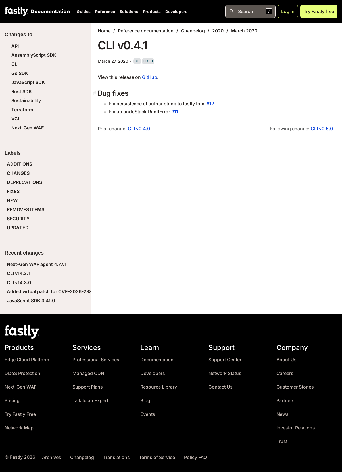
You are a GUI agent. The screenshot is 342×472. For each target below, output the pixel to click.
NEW (12, 200)
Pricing (12, 400)
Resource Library (158, 387)
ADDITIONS (19, 164)
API (15, 46)
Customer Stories (295, 387)
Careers (284, 373)
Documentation (157, 359)
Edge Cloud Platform (27, 359)
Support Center (224, 359)
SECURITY (18, 218)
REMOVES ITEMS (25, 209)
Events (147, 414)
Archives (51, 457)
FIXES (13, 191)
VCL (15, 118)
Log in (288, 11)
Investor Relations (295, 428)
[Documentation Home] (49, 11)
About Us (286, 359)
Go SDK (19, 73)
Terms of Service (157, 457)
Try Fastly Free (20, 414)
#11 (174, 111)
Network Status (224, 373)
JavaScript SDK (28, 82)
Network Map (19, 428)
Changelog (193, 30)
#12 (210, 103)
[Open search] (250, 11)
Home (104, 30)
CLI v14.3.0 (19, 282)
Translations (116, 457)
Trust (281, 441)
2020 (218, 30)
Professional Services (95, 359)
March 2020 (244, 30)
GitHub (149, 77)
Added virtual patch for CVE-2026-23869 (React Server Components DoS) (88, 291)
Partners (285, 400)
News (282, 414)
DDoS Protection (22, 373)
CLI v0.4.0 (139, 128)
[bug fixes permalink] (95, 93)
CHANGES (18, 173)
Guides (84, 11)
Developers (176, 11)
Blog (145, 400)
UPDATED (18, 227)
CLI (14, 64)
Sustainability (26, 100)
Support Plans (87, 387)
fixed (148, 61)
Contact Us (220, 387)
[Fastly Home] (16, 11)
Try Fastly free (319, 11)
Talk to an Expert (90, 400)
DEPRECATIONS (24, 182)
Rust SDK (21, 91)
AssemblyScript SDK (33, 55)
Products (152, 11)
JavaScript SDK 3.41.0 (31, 300)
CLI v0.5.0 (322, 128)
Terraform (22, 109)
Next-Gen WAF (25, 128)
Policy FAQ (195, 457)
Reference (105, 11)
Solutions (129, 11)
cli (137, 61)
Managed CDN (88, 373)
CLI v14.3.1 (18, 273)
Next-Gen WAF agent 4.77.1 (36, 264)
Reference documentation (146, 30)
